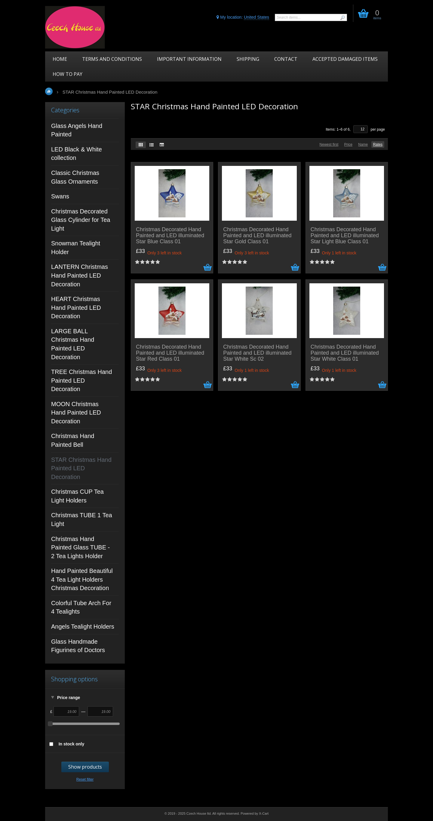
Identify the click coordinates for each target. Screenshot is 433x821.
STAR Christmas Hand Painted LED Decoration (81, 468)
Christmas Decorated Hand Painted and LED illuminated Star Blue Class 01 (170, 235)
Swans (60, 196)
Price (348, 144)
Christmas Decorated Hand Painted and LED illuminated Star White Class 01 (345, 353)
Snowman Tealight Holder (75, 247)
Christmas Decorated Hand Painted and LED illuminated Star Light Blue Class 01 (345, 235)
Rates (377, 144)
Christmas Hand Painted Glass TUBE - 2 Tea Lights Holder (80, 547)
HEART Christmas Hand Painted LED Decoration (76, 307)
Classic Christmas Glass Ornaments (75, 177)
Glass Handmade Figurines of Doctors (78, 646)
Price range (68, 697)
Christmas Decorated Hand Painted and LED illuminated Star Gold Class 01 (257, 235)
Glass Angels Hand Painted (76, 130)
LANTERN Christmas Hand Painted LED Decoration (79, 275)
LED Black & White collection (76, 153)
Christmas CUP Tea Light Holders (77, 496)
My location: (242, 17)
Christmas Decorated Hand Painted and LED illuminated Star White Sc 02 (257, 353)
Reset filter (85, 779)
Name (363, 144)
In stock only (71, 744)
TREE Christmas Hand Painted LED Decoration (81, 380)
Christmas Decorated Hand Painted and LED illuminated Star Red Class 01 (170, 353)
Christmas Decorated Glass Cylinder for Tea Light (80, 220)
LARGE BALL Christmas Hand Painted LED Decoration (72, 344)
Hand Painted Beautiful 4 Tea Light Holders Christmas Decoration (82, 579)
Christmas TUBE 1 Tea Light (81, 519)
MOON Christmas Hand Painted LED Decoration (76, 412)
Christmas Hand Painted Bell (72, 440)
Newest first (329, 144)
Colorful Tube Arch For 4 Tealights (81, 607)
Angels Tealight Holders (82, 626)
